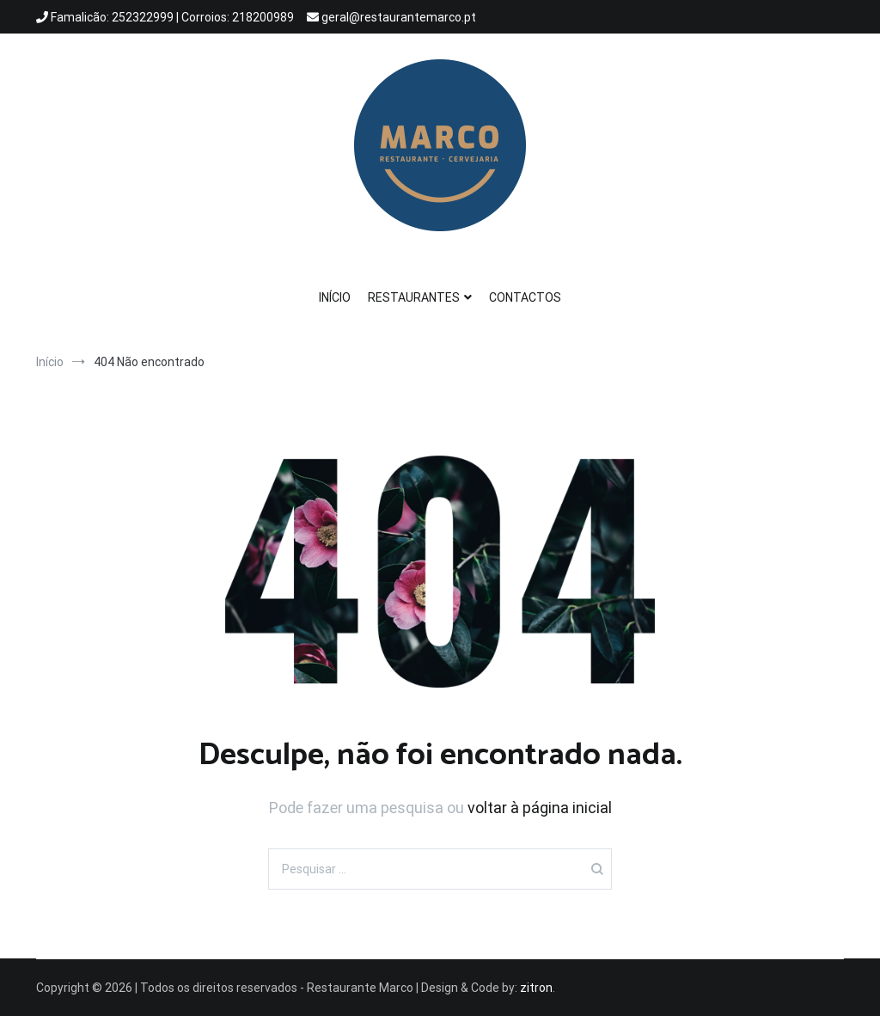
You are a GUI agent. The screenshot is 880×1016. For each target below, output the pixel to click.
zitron (536, 988)
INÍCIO (335, 297)
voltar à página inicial (540, 808)
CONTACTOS (525, 297)
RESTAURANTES (414, 297)
